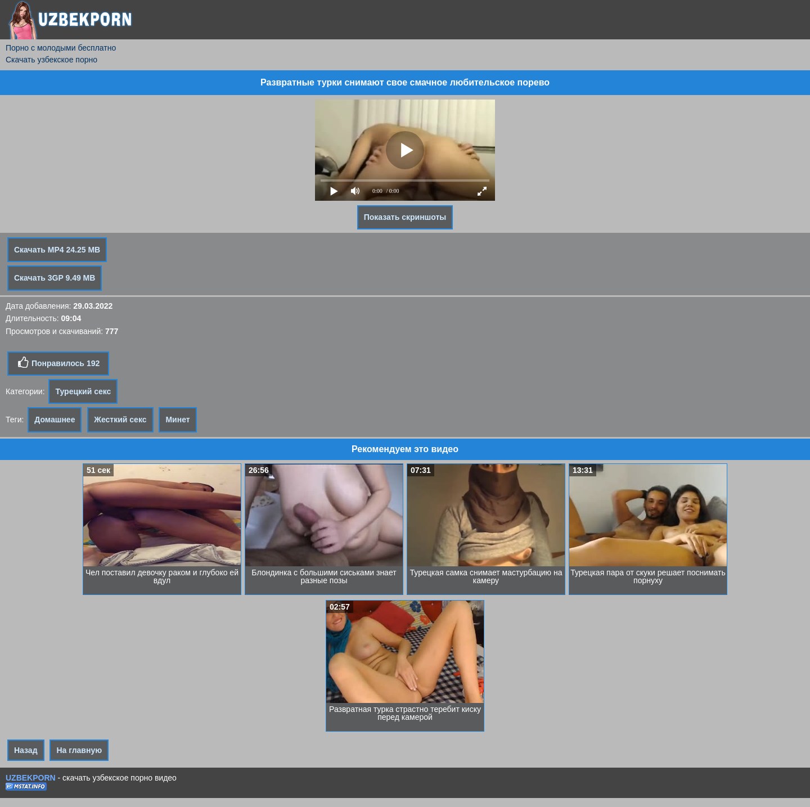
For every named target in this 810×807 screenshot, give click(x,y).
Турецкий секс (83, 391)
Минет (177, 419)
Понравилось (58, 363)
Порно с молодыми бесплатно (61, 47)
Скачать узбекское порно (51, 59)
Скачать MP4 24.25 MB (57, 249)
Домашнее (54, 419)
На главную (79, 750)
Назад (26, 750)
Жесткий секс (120, 419)
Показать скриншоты (405, 217)
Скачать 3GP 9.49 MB (54, 277)
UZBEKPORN (31, 777)
